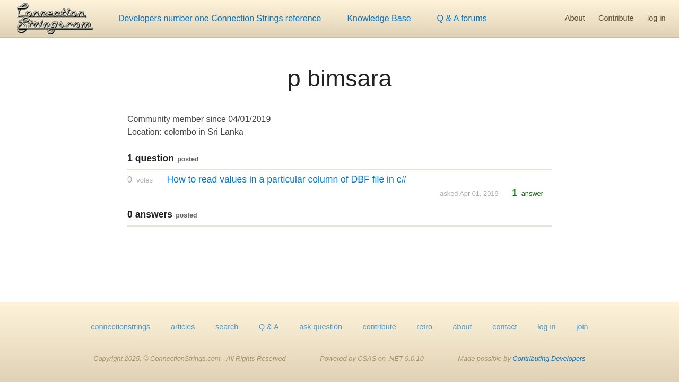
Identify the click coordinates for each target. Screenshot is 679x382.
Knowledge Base (379, 18)
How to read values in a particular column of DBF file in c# (286, 179)
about (462, 327)
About (575, 18)
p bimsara (340, 78)
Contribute (615, 18)
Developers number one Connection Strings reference (219, 18)
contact (504, 327)
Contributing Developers (548, 358)
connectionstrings (120, 327)
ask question (320, 327)
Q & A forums (462, 18)
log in (656, 18)
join (582, 327)
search (226, 327)
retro (424, 327)
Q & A (269, 327)
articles (183, 327)
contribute (379, 327)
